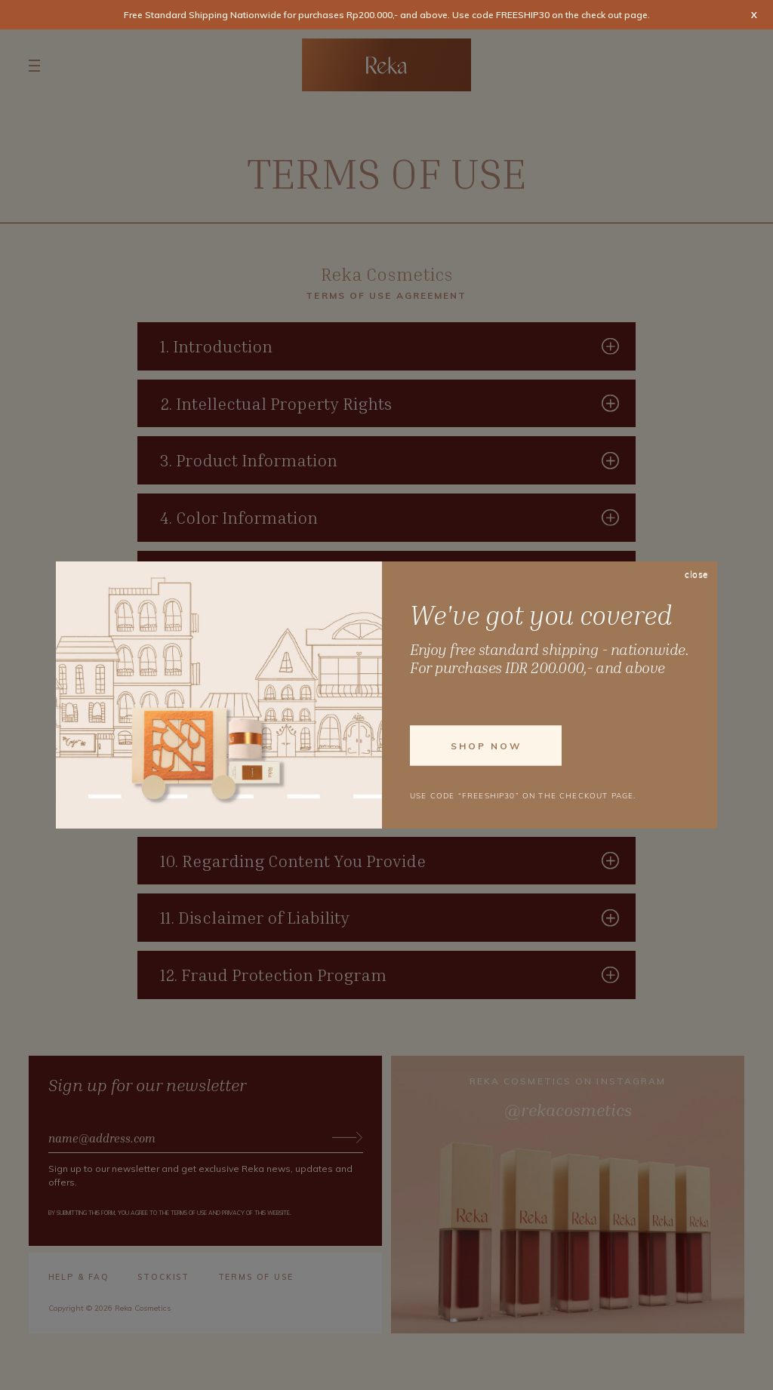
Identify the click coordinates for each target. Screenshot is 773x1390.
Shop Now (486, 745)
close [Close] (696, 575)
